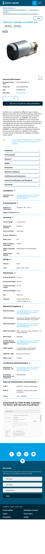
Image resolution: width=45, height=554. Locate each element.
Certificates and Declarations (22, 176)
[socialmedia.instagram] (26, 454)
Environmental (22, 155)
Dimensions (22, 167)
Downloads (17, 26)
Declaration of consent (31, 510)
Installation (22, 150)
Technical (22, 159)
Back (37, 18)
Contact (26, 517)
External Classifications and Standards (22, 180)
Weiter (8, 496)
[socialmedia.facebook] (11, 454)
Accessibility (7, 517)
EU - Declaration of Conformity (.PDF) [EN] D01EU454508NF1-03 (19, 433)
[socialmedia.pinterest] (22, 461)
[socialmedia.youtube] (33, 454)
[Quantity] (10, 98)
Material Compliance (22, 172)
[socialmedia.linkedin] (19, 454)
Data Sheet (8, 26)
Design (22, 163)
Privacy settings (8, 510)
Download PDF (20, 92)
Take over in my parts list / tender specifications (23, 103)
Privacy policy (28, 513)
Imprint (5, 513)
